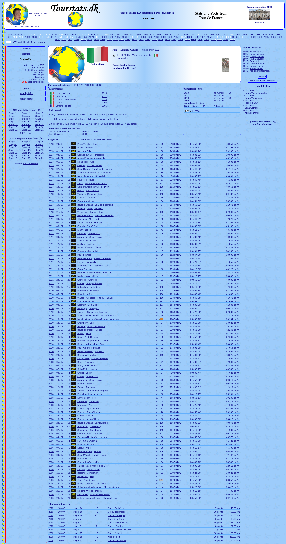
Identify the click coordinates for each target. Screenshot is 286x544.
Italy (151, 55)
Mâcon (98, 491)
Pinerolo (88, 269)
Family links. (26, 93)
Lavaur (98, 247)
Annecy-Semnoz (95, 208)
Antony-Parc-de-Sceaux (89, 498)
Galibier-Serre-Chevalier (99, 273)
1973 (78, 37)
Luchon (81, 469)
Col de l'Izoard (115, 533)
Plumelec (88, 362)
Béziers (81, 473)
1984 (8, 37)
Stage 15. (39, 124)
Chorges (91, 197)
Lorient (80, 222)
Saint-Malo (105, 172)
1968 (111, 37)
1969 (104, 37)
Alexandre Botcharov (260, 71)
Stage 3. (39, 113)
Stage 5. (26, 116)
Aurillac (81, 244)
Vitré (88, 448)
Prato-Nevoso (93, 412)
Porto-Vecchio (84, 144)
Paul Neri (254, 61)
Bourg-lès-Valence (96, 326)
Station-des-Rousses (97, 312)
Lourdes (87, 255)
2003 (158, 34)
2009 (118, 34)
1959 (169, 37)
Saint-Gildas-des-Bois (88, 172)
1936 (273, 37)
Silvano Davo (256, 66)
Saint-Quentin (90, 441)
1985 (277, 34)
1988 (257, 34)
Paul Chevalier (257, 59)
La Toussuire (101, 483)
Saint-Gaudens (84, 258)
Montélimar (92, 473)
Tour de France (30, 163)
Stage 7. (13, 119)
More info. (259, 22)
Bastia (96, 144)
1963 (143, 37)
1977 (53, 37)
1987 (264, 34)
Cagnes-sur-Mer (85, 155)
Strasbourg (82, 426)
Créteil (80, 283)
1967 (117, 37)
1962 (149, 37)
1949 (234, 37)
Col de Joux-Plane (117, 540)
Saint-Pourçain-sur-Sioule (89, 187)
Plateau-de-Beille (102, 258)
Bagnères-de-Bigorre (102, 169)
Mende (98, 330)
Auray (80, 365)
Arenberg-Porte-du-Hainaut (99, 298)
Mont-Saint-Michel (98, 176)
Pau (79, 255)
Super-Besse (95, 237)
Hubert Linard (256, 68)
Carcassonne (93, 469)
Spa (90, 294)
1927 (102, 39)
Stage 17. (26, 127)
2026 (9, 34)
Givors (80, 190)
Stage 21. (39, 130)
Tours (91, 180)
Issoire (80, 240)
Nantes (93, 369)
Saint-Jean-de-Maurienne (107, 319)
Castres (81, 165)
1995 (211, 34)
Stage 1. (13, 113)
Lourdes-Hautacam (92, 394)
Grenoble (81, 280)
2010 (111, 34)
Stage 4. (13, 116)
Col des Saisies (115, 526)
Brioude (81, 383)
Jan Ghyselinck (22, 26)
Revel (88, 333)
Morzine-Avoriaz (107, 315)
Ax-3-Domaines (94, 165)
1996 (204, 34)
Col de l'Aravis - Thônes (119, 530)
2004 (152, 34)
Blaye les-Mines (85, 247)
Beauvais (81, 444)
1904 (225, 39)
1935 (279, 37)
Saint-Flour (91, 240)
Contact (26, 88)
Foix (94, 398)
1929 (89, 39)
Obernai (81, 433)
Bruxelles (94, 290)
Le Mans (81, 233)
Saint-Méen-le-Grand (87, 455)
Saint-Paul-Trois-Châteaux (90, 265)
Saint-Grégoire (84, 451)
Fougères (82, 180)
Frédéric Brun (251, 103)
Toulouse (90, 387)
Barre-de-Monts (85, 215)
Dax (91, 458)
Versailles (82, 212)
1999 (185, 34)
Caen (91, 444)
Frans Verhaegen (253, 98)
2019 (54, 34)
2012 (99, 34)
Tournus (81, 312)
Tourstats (26, 48)
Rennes (97, 451)
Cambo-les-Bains (85, 462)
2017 (67, 34)
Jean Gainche (252, 108)
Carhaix (81, 226)
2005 (145, 34)
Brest (80, 362)
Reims (91, 301)
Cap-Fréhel (92, 226)
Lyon (106, 187)
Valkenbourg (101, 437)
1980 (34, 37)
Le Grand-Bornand (104, 205)
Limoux (80, 262)
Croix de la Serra (116, 519)
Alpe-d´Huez (90, 201)
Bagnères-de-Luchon (97, 340)
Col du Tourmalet (91, 348)
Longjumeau (83, 358)
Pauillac (93, 355)
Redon (98, 219)
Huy (79, 441)
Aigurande (82, 237)
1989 (251, 34)
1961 (156, 37)
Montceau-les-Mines (100, 494)
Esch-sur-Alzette (95, 433)
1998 (192, 34)
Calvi (88, 151)
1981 (27, 37)
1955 (196, 37)
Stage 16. (13, 127)
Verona (135, 55)
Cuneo (80, 416)
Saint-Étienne (101, 423)
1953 (209, 37)
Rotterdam (82, 287)
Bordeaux (99, 351)
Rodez (80, 333)
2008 (125, 34)
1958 (176, 37)
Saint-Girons (83, 169)
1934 (57, 39)
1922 (134, 39)
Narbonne (93, 401)
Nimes (92, 405)
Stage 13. (13, 124)
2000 (178, 34)
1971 (91, 37)
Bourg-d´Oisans (85, 205)
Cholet (80, 373)
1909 (193, 39)
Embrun (81, 197)
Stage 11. (26, 121)
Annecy (81, 208)
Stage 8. (26, 119)
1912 (173, 39)
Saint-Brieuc (91, 365)
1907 (206, 39)
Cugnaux (81, 251)
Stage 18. (39, 127)
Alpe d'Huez (114, 537)
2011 (81, 85)
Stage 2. (26, 113)
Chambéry (82, 323)
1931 (76, 39)
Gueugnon (94, 308)
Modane (81, 276)
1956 (189, 37)
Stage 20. (26, 130)
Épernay (81, 305)
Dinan (80, 230)
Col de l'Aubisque (116, 515)
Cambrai (81, 301)
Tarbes (80, 466)
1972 (84, 37)
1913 (167, 39)
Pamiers (81, 340)
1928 (96, 39)
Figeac (80, 387)
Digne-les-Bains (93, 408)
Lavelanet (82, 401)
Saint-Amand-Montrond (96, 183)
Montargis (92, 305)
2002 (165, 34)
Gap (100, 194)
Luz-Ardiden (94, 251)
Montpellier (101, 158)
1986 (271, 34)
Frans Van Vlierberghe (256, 93)
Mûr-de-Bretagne (94, 222)
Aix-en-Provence (85, 158)
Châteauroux (94, 233)
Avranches (82, 176)
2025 (16, 34)
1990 (244, 34)
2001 (172, 34)
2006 (138, 34)
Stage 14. (26, 124)
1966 (124, 37)
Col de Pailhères (116, 508)
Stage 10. (13, 121)
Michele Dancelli (253, 113)
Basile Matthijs (257, 51)
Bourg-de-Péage (85, 330)
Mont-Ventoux (92, 190)
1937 (266, 37)
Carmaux (91, 244)
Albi (92, 162)
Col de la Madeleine (117, 522)
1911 (180, 39)
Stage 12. (39, 121)
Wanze (80, 298)
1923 (127, 39)
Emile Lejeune (257, 54)
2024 (23, 34)
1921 (141, 39)
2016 (73, 34)
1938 (259, 37)
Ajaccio (88, 147)
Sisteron (81, 326)
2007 (131, 34)
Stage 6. (39, 116)
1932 (70, 39)
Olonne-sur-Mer (85, 219)
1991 (237, 34)
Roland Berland (257, 63)
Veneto (143, 55)
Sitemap (26, 53)
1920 (147, 39)
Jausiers (90, 416)
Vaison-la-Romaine (86, 194)
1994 (218, 34)
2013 (92, 34)
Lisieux (88, 230)
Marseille (99, 155)
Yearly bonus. (26, 98)
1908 (200, 39)
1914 (160, 39)
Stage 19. (13, 130)
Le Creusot (82, 494)
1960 (163, 37)
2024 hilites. (26, 133)
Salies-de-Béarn (85, 351)
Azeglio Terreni (257, 56)
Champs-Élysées (97, 212)
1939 (253, 37)
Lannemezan (83, 398)
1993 (224, 34)
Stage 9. (39, 119)
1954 (202, 37)
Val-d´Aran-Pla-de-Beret (97, 466)
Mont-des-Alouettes (104, 215)
